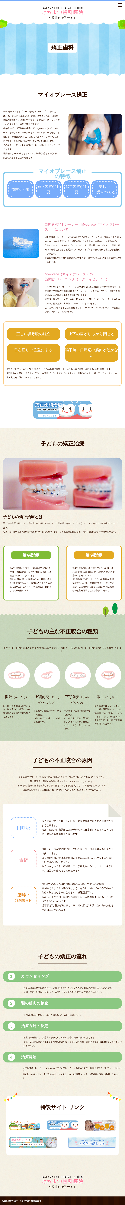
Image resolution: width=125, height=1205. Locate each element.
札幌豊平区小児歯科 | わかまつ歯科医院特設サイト (22, 1201)
